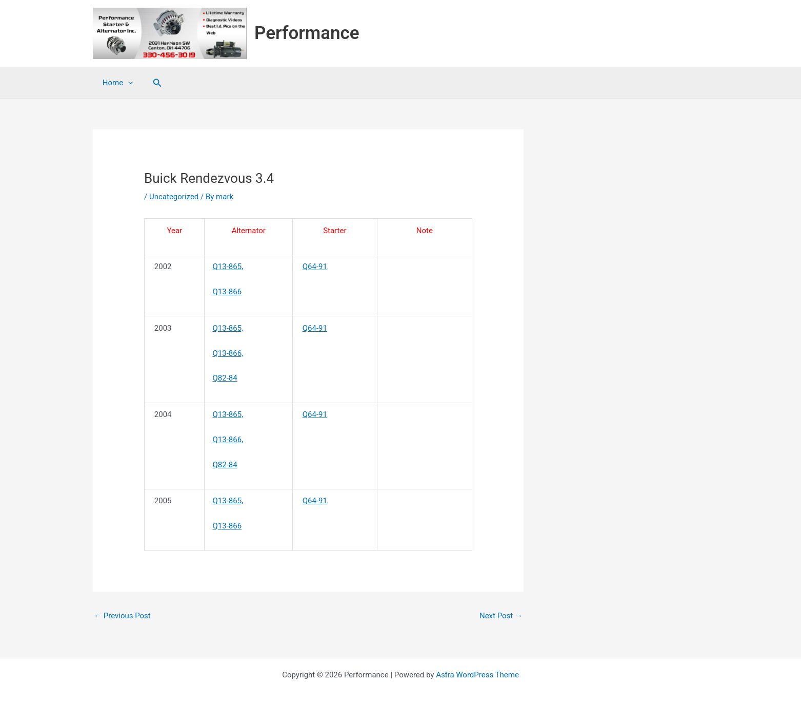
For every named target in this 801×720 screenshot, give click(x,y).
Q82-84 (224, 378)
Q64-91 (315, 266)
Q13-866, (227, 353)
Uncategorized (173, 196)
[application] (126, 82)
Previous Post (122, 615)
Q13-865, (227, 266)
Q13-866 (227, 291)
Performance (306, 33)
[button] (153, 83)
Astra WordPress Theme (477, 674)
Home (116, 82)
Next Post (501, 615)
